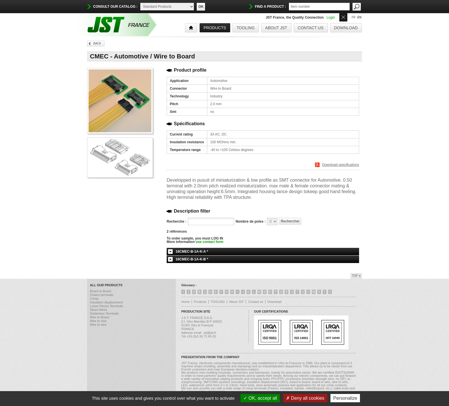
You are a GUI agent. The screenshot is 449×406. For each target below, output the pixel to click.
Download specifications (340, 165)
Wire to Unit (98, 321)
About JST (276, 28)
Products (200, 301)
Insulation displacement (106, 302)
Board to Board (100, 291)
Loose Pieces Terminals (106, 306)
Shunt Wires (98, 309)
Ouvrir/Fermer (343, 16)
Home (185, 301)
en (359, 17)
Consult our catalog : (115, 7)
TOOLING (246, 28)
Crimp (94, 298)
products (215, 28)
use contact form (209, 242)
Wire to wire (98, 324)
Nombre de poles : (251, 221)
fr (353, 17)
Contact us (311, 28)
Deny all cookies (305, 398)
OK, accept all (260, 398)
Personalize (345, 398)
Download (346, 28)
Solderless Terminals (104, 313)
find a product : (270, 7)
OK (201, 7)
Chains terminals (101, 295)
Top (355, 275)
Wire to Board (99, 317)
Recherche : (176, 221)
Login (330, 17)
